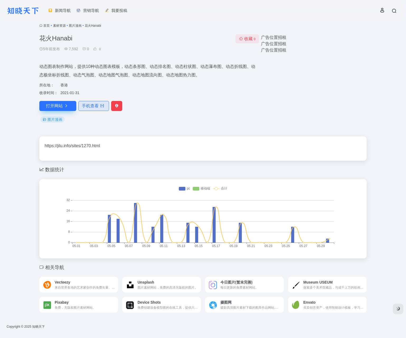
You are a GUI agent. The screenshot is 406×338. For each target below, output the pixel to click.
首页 (46, 25)
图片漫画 (75, 25)
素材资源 (59, 25)
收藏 (247, 38)
